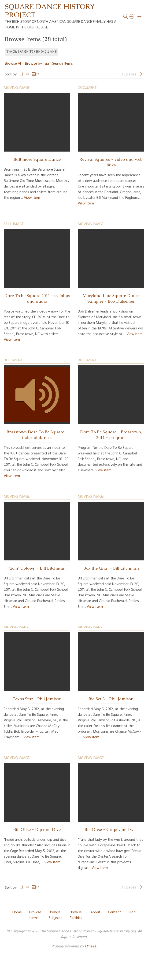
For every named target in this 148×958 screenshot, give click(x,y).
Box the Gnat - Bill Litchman (111, 568)
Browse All (13, 64)
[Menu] (139, 16)
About (95, 912)
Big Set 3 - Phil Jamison (111, 698)
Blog (132, 912)
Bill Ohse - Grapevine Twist (111, 829)
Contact (114, 912)
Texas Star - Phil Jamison (37, 698)
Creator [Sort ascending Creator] (28, 74)
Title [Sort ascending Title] (21, 74)
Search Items (62, 64)
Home (17, 912)
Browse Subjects (55, 915)
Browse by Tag (37, 64)
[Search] (132, 16)
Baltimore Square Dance (37, 159)
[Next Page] (141, 74)
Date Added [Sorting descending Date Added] (35, 74)
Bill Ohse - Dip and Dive (37, 829)
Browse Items (35, 915)
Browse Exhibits (76, 915)
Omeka (90, 946)
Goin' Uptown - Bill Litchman (37, 568)
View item (32, 198)
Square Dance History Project (49, 10)
